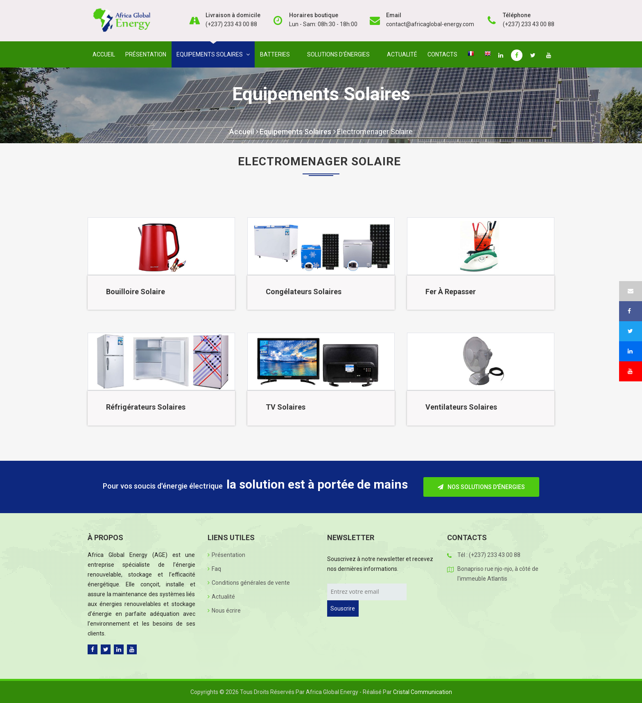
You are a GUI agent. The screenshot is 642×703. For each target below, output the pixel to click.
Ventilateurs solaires (461, 407)
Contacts (442, 54)
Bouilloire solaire (135, 291)
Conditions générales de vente (249, 582)
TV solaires (285, 407)
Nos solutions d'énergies (481, 487)
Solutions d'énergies (340, 54)
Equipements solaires (213, 54)
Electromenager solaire (375, 131)
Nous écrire (224, 610)
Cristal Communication (422, 692)
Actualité (402, 54)
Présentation (145, 54)
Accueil (104, 54)
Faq (214, 569)
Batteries (276, 54)
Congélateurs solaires (303, 291)
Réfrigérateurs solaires (145, 407)
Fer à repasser (450, 291)
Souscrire (342, 608)
